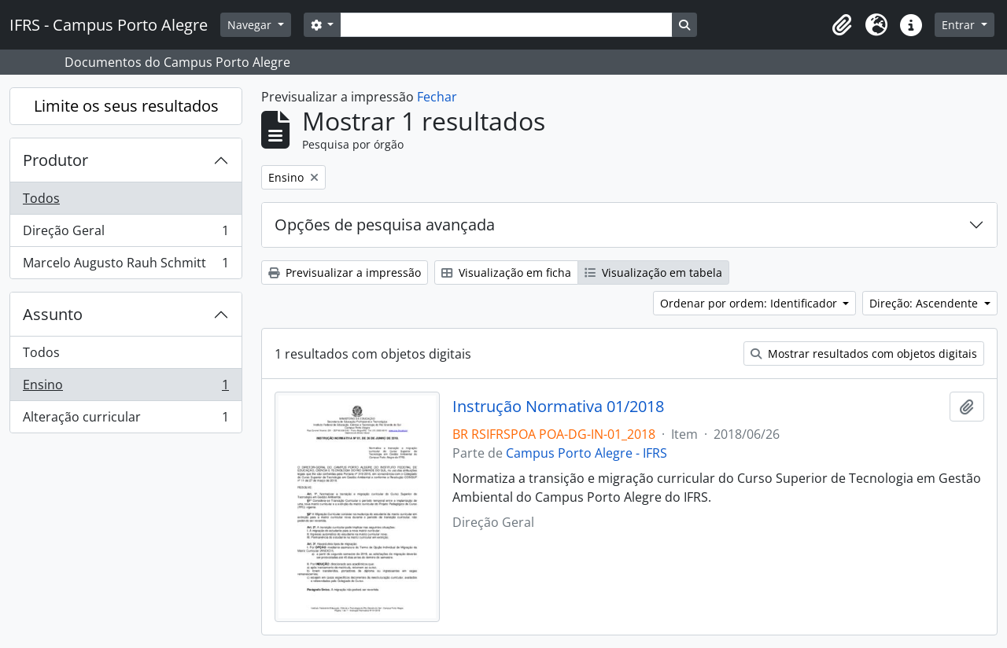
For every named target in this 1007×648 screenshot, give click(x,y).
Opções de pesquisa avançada (385, 224)
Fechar (437, 96)
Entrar (960, 24)
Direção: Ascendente (925, 303)
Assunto (53, 314)
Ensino (125, 388)
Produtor (55, 160)
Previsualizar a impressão (344, 272)
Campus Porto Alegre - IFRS (586, 453)
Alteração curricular (125, 420)
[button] (841, 25)
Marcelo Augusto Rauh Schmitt (125, 265)
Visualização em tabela (653, 272)
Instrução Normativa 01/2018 (558, 406)
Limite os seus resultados (126, 105)
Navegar (251, 24)
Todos (41, 198)
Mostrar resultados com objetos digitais (864, 353)
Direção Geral (125, 234)
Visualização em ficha (506, 272)
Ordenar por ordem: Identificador (750, 303)
